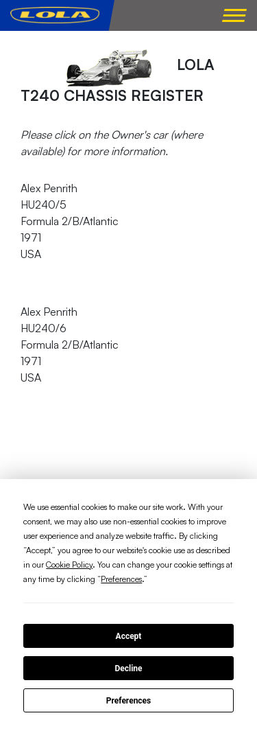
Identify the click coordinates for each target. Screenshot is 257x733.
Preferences (128, 701)
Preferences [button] (121, 579)
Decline (128, 668)
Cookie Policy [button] (69, 564)
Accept (129, 636)
